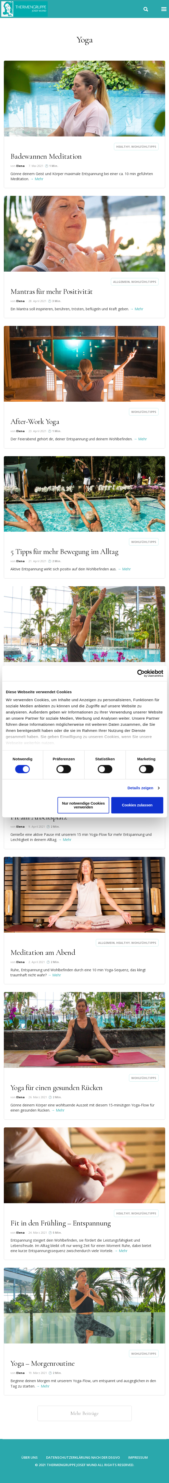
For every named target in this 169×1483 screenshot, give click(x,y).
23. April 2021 (37, 431)
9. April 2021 (37, 826)
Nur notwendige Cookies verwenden (83, 805)
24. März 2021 (38, 1232)
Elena (20, 166)
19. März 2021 (38, 1373)
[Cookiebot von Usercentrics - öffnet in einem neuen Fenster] (141, 673)
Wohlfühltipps (143, 146)
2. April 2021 (37, 962)
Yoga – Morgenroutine (42, 1363)
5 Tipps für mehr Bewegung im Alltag (64, 551)
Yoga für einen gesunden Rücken (56, 1087)
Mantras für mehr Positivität (51, 291)
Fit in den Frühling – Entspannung (60, 1223)
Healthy (123, 146)
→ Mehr (36, 178)
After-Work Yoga (34, 421)
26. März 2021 (38, 1097)
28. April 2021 (37, 301)
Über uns (29, 1457)
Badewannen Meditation (46, 156)
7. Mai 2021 (36, 166)
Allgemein (121, 281)
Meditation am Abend (42, 952)
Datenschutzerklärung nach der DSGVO (83, 1457)
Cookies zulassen (137, 805)
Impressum (138, 1457)
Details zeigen (140, 788)
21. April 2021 (37, 561)
